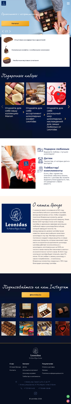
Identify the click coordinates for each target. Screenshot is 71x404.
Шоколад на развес (29, 373)
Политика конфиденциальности (52, 373)
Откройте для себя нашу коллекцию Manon (13, 112)
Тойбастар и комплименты (31, 376)
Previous (2, 31)
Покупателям (47, 364)
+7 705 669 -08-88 (44, 388)
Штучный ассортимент (30, 370)
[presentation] (2, 106)
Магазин (45, 370)
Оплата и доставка (48, 367)
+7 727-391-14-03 (29, 388)
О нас (12, 364)
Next (10, 31)
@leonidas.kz (35, 295)
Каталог (15, 23)
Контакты (13, 370)
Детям (25, 367)
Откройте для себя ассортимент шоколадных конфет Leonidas (34, 115)
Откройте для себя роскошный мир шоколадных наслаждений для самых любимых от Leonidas (55, 119)
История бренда (15, 367)
